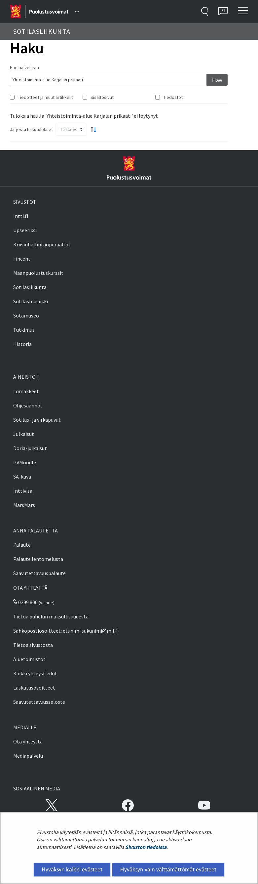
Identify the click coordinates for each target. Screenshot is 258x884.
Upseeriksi (25, 230)
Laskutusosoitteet (34, 687)
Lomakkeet (26, 391)
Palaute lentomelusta (38, 559)
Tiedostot (173, 97)
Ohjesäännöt (28, 405)
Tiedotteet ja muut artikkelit (45, 97)
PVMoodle (24, 462)
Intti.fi (20, 216)
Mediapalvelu (28, 755)
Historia (22, 344)
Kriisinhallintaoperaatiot (42, 244)
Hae (217, 80)
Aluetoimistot (29, 659)
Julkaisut (23, 434)
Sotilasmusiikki (30, 301)
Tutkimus (24, 329)
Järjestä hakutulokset (31, 129)
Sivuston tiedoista (145, 847)
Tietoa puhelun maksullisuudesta (51, 616)
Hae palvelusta (24, 67)
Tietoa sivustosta (33, 645)
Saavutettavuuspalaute (39, 573)
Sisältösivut (102, 97)
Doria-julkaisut (30, 448)
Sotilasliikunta (30, 287)
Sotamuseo (26, 315)
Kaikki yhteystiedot (35, 673)
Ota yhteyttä (28, 741)
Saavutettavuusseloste (39, 701)
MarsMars (24, 505)
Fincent (21, 258)
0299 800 (25, 602)
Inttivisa (22, 490)
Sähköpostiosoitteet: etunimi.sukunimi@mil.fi (66, 630)
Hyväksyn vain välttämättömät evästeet (168, 869)
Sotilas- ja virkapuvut (37, 419)
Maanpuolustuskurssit (38, 273)
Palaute (22, 544)
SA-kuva (22, 476)
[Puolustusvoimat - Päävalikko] (54, 11)
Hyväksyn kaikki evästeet (72, 869)
